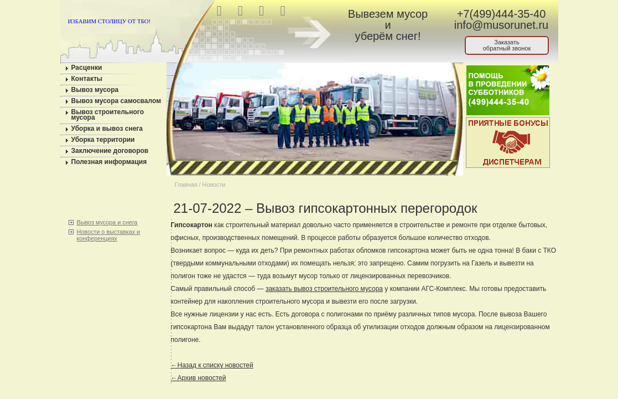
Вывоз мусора (95, 90)
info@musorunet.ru (501, 25)
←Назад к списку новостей (212, 365)
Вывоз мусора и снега (107, 222)
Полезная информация (109, 162)
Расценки (86, 67)
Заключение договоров (110, 151)
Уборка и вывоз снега (107, 128)
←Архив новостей (198, 378)
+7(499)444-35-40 (501, 14)
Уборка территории (103, 139)
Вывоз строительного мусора (107, 114)
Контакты (87, 78)
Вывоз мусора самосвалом (116, 101)
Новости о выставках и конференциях (109, 235)
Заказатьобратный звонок (507, 45)
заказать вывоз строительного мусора (324, 289)
